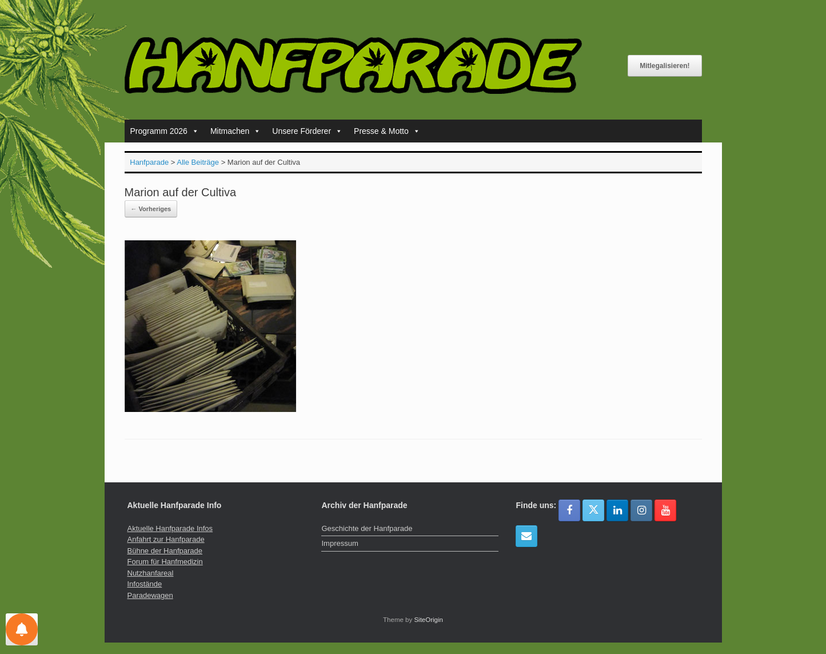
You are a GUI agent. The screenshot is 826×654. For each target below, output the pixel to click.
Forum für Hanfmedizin (165, 561)
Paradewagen (150, 595)
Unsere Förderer (307, 131)
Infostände (144, 584)
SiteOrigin (428, 619)
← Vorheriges (151, 208)
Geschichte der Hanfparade (366, 528)
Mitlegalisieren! (664, 66)
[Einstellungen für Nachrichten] (22, 629)
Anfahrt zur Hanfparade (166, 539)
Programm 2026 (164, 131)
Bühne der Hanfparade (165, 550)
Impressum (339, 543)
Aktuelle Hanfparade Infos (170, 528)
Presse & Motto (387, 131)
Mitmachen (235, 131)
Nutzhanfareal (150, 573)
